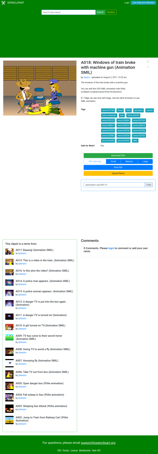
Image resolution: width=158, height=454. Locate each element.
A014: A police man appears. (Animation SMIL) (43, 281)
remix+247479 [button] (108, 130)
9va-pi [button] (120, 110)
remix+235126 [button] (108, 120)
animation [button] (138, 110)
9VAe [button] (128, 110)
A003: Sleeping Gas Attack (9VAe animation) (41, 406)
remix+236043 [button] (123, 120)
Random (111, 12)
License (74, 450)
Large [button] (145, 161)
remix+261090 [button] (108, 141)
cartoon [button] (149, 110)
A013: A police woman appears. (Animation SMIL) (44, 291)
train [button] (122, 115)
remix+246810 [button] (139, 125)
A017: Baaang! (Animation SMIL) (34, 250)
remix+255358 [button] (123, 135)
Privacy (66, 450)
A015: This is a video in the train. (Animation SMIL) (45, 260)
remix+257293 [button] (139, 135)
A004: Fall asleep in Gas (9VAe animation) (40, 394)
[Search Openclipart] (69, 12)
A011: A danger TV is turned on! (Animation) (41, 315)
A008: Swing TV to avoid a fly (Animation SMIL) (43, 349)
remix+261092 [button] (123, 141)
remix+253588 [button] (108, 135)
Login (126, 2)
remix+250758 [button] (123, 130)
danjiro (87, 77)
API (98, 450)
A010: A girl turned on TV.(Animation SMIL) (40, 325)
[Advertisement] (79, 36)
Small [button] (113, 161)
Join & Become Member (143, 2)
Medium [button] (129, 161)
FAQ (59, 450)
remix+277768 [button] (108, 110)
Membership (85, 450)
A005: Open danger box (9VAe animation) (39, 383)
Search (100, 12)
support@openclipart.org (98, 443)
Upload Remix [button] (118, 173)
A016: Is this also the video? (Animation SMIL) (42, 270)
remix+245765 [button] (123, 125)
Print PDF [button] (118, 167)
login (111, 248)
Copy (148, 184)
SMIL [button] (135, 141)
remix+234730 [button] (133, 115)
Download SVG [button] (118, 155)
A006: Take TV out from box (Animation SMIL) (42, 372)
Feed (94, 450)
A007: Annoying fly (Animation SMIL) (37, 360)
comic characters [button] (109, 115)
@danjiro (22, 253)
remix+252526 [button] (139, 130)
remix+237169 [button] (139, 120)
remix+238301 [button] (108, 125)
